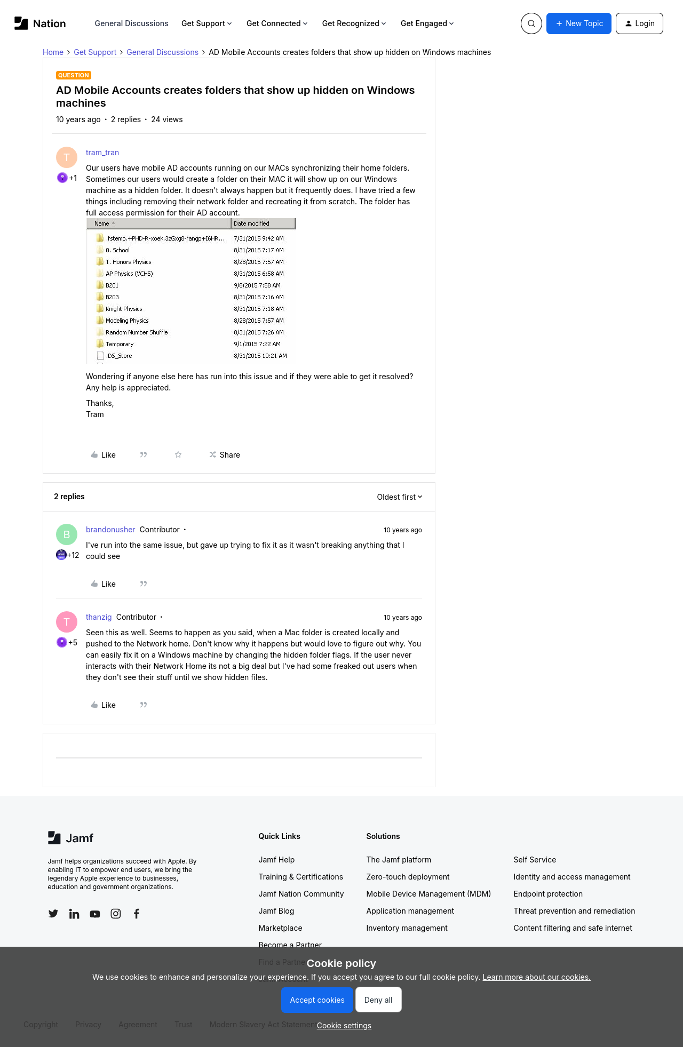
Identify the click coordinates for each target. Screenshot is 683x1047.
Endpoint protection (548, 893)
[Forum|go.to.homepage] (40, 23)
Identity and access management (572, 876)
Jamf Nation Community (301, 893)
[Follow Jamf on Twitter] (53, 913)
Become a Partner (290, 944)
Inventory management (407, 927)
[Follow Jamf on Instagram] (115, 913)
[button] (578, 23)
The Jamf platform (399, 859)
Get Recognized (355, 23)
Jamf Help (277, 859)
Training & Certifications (301, 876)
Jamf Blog (277, 910)
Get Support (207, 23)
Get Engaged (428, 23)
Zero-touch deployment (408, 876)
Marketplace (281, 927)
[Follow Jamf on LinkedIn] (74, 913)
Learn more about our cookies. (537, 976)
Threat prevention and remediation (575, 910)
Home (53, 52)
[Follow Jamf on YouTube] (95, 913)
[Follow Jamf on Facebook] (136, 913)
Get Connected (278, 23)
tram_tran (102, 152)
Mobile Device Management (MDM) (429, 893)
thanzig (99, 616)
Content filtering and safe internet (573, 927)
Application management (410, 910)
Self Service (535, 859)
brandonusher (111, 529)
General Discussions (132, 23)
